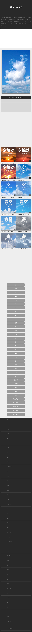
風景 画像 (15, 402)
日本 (16, 387)
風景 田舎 (15, 399)
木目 (8, 476)
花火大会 (15, 383)
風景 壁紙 (15, 414)
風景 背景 (15, 410)
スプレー (9, 551)
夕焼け (14, 19)
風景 (16, 395)
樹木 (16, 372)
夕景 (16, 300)
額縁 (8, 522)
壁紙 (8, 565)
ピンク (8, 597)
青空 (16, 288)
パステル (9, 621)
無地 (8, 569)
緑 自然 (16, 380)
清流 (16, 368)
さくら (16, 319)
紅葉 (16, 323)
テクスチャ (9, 466)
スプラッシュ (10, 541)
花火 (16, 330)
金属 (8, 490)
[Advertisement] (16, 39)
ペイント (9, 555)
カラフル (9, 532)
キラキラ (9, 504)
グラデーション (10, 546)
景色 (16, 391)
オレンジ (9, 588)
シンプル (9, 537)
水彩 (8, 499)
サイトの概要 (10, 628)
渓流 (16, 364)
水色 (8, 616)
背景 (8, 560)
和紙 (8, 485)
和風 (16, 334)
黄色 (8, 583)
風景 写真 (15, 406)
